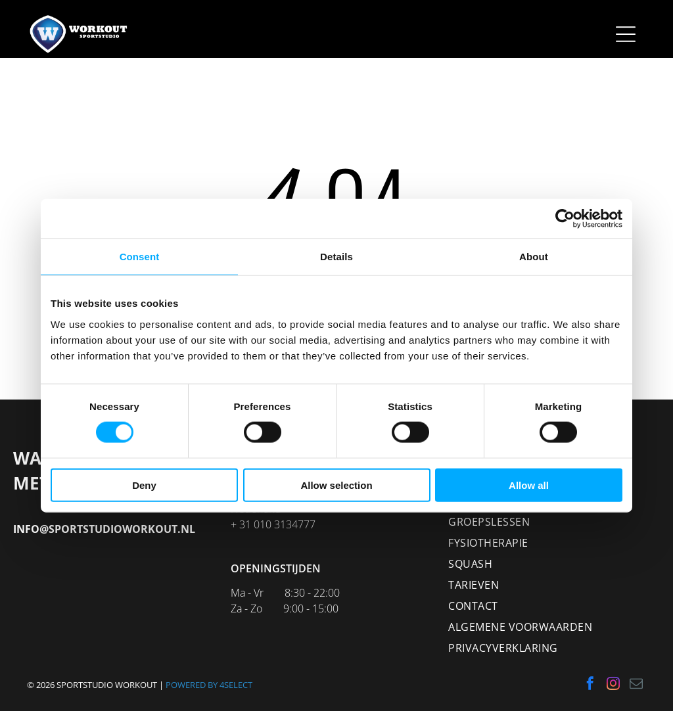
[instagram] (613, 685)
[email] (636, 685)
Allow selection (336, 484)
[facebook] (590, 685)
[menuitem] (553, 521)
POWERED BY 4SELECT (209, 685)
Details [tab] (336, 256)
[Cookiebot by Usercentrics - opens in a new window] (564, 219)
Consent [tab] (140, 256)
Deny (144, 484)
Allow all (529, 484)
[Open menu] (626, 34)
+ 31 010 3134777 (273, 524)
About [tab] (533, 256)
